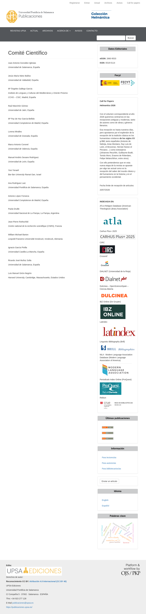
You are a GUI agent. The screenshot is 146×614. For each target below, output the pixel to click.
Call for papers (133, 3)
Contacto (91, 31)
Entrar (87, 3)
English (105, 500)
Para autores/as (109, 463)
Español (105, 506)
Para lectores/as (109, 457)
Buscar (131, 38)
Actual (97, 3)
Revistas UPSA (18, 31)
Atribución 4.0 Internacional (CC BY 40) (47, 581)
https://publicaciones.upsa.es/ (19, 607)
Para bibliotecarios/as (111, 469)
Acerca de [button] (64, 31)
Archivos (108, 3)
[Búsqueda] (111, 37)
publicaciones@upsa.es (23, 603)
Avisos (119, 3)
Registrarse (75, 3)
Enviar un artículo (109, 481)
